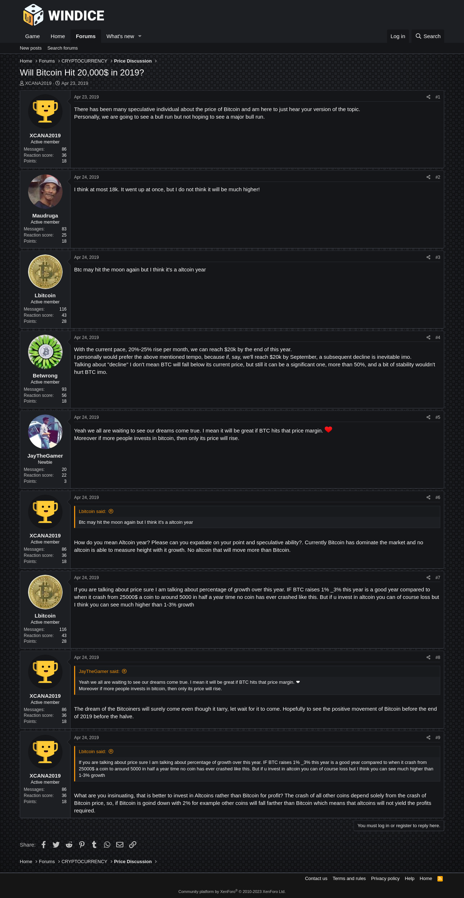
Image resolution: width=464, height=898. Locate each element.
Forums (86, 36)
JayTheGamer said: (99, 671)
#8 (438, 657)
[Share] (428, 97)
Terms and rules (349, 878)
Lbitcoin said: (92, 511)
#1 (438, 97)
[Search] (427, 36)
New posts (31, 48)
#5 (438, 417)
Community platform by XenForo (232, 891)
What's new (120, 36)
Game (32, 36)
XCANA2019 (38, 83)
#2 (438, 177)
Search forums (62, 48)
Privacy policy (385, 878)
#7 (438, 577)
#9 (438, 737)
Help (410, 878)
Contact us (316, 878)
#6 (438, 497)
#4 (438, 337)
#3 (438, 257)
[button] (140, 36)
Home (58, 36)
